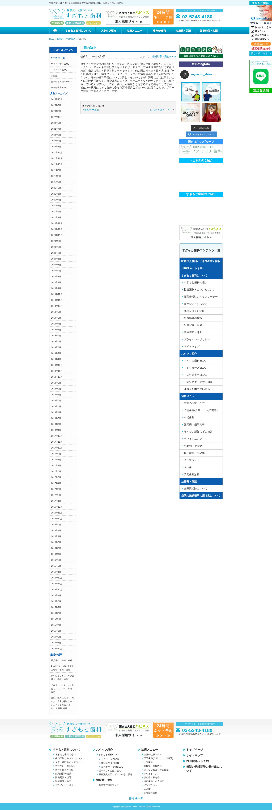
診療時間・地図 (209, 30)
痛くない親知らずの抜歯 (198, 431)
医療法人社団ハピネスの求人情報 (200, 261)
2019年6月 (56, 329)
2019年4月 (56, 341)
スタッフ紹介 (108, 30)
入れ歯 (188, 467)
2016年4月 (56, 554)
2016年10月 (56, 518)
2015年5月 (56, 619)
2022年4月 (56, 129)
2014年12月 (56, 648)
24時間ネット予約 (191, 268)
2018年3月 (56, 418)
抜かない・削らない (195, 303)
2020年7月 (56, 253)
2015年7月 (56, 607)
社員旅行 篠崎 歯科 (61, 660)
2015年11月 (56, 583)
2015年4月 (56, 625)
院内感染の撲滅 (193, 317)
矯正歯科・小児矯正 (195, 452)
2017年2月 (56, 495)
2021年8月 (56, 176)
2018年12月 (56, 365)
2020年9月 (56, 241)
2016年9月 (56, 524)
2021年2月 (56, 211)
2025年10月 (56, 99)
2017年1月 (56, 501)
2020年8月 (56, 247)
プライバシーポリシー (197, 339)
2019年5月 (56, 335)
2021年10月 (56, 164)
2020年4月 (56, 270)
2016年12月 (56, 507)
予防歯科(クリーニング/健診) (201, 410)
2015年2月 (56, 637)
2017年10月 (56, 448)
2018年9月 (56, 383)
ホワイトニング (193, 438)
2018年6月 (56, 400)
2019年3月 (56, 347)
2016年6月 (56, 542)
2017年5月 (56, 477)
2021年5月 (56, 194)
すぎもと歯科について (78, 30)
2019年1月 (56, 359)
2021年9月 (56, 170)
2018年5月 (56, 406)
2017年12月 (56, 436)
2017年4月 (56, 483)
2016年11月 (56, 513)
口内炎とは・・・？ (161, 109)
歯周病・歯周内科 (194, 424)
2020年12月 (56, 223)
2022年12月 (56, 117)
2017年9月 (56, 454)
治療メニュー (134, 30)
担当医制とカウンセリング (199, 289)
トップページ (194, 749)
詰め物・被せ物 (193, 445)
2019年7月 (56, 324)
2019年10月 (56, 306)
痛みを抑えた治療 (194, 310)
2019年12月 (56, 294)
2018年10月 (56, 377)
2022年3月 (56, 135)
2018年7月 (56, 394)
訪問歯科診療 (191, 474)
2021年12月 (56, 152)
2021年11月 (56, 158)
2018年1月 (56, 430)
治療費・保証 (183, 30)
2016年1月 (56, 572)
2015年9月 (56, 595)
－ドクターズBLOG (195, 367)
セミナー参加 (91, 109)
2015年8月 (56, 601)
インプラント (191, 460)
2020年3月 (56, 276)
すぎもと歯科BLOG (60, 64)
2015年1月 (56, 643)
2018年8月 (56, 389)
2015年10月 (56, 589)
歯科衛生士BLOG (59, 87)
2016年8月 (56, 530)
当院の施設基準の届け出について (200, 495)
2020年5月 (56, 265)
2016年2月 (56, 566)
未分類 (54, 76)
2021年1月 (56, 217)
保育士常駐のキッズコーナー (201, 296)
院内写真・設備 (193, 325)
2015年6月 (56, 613)
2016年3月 (56, 560)
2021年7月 (56, 182)
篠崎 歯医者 (136, 798)
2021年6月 (56, 188)
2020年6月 (56, 259)
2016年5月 (56, 548)
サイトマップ (191, 346)
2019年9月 (56, 312)
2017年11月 (56, 442)
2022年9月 (56, 123)
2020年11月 (56, 229)
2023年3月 (56, 111)
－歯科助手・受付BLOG (198, 381)
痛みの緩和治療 (159, 30)
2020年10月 (56, 235)
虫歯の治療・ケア (194, 403)
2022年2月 (56, 140)
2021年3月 (56, 205)
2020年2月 (56, 282)
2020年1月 (56, 288)
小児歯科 (189, 417)
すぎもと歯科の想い (195, 282)
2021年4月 (56, 200)
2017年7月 (56, 465)
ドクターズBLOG (59, 70)
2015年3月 (56, 631)
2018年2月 (56, 424)
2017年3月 (56, 489)
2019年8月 (56, 318)
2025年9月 (56, 105)
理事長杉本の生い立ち (197, 389)
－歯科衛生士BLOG (195, 374)
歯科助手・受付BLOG (61, 81)
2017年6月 (56, 471)
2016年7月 (56, 536)
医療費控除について (195, 488)
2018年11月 (56, 371)
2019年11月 (56, 300)
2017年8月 (56, 459)
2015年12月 (56, 578)
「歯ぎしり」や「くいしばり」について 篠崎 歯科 (62, 688)
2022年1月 (56, 146)
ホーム (55, 30)
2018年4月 (56, 412)
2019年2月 (56, 353)
